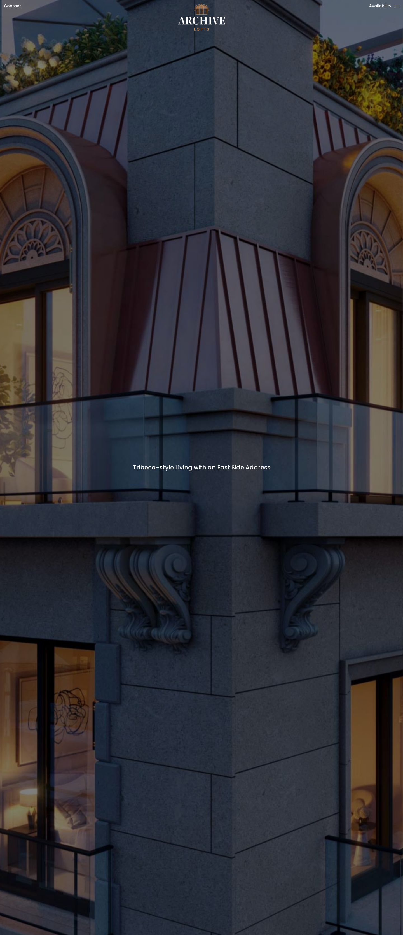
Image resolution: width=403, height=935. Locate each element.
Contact (12, 6)
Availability (380, 6)
